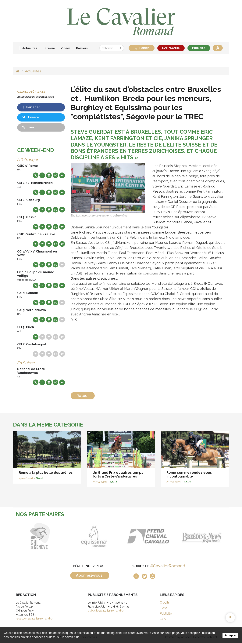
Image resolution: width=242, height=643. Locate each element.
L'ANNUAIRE (171, 48)
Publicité (198, 48)
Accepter (230, 635)
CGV (163, 619)
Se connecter (218, 48)
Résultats (49, 175)
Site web (35, 175)
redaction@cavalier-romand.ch (34, 618)
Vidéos (65, 48)
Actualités (29, 48)
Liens (163, 608)
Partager (31, 107)
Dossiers (81, 48)
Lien (28, 127)
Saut (39, 478)
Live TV (62, 175)
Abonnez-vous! (90, 575)
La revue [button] (49, 48)
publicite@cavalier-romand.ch (106, 610)
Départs (42, 175)
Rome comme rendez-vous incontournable (189, 474)
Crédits (165, 602)
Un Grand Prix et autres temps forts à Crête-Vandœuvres (118, 474)
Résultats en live (55, 175)
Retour (82, 395)
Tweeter (31, 117)
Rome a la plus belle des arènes (46, 472)
